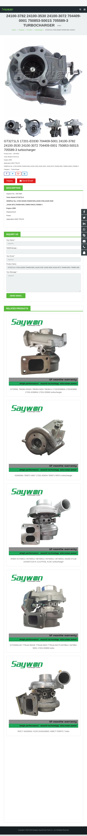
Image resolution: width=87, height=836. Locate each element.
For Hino (29, 31)
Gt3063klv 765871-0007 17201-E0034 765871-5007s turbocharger (43, 477)
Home (14, 31)
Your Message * (11, 273)
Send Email (26, 182)
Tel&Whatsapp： (12, 249)
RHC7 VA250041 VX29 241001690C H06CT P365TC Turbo (43, 733)
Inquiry (9, 182)
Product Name (11, 265)
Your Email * (10, 257)
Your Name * (10, 241)
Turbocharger (38, 31)
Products (21, 31)
